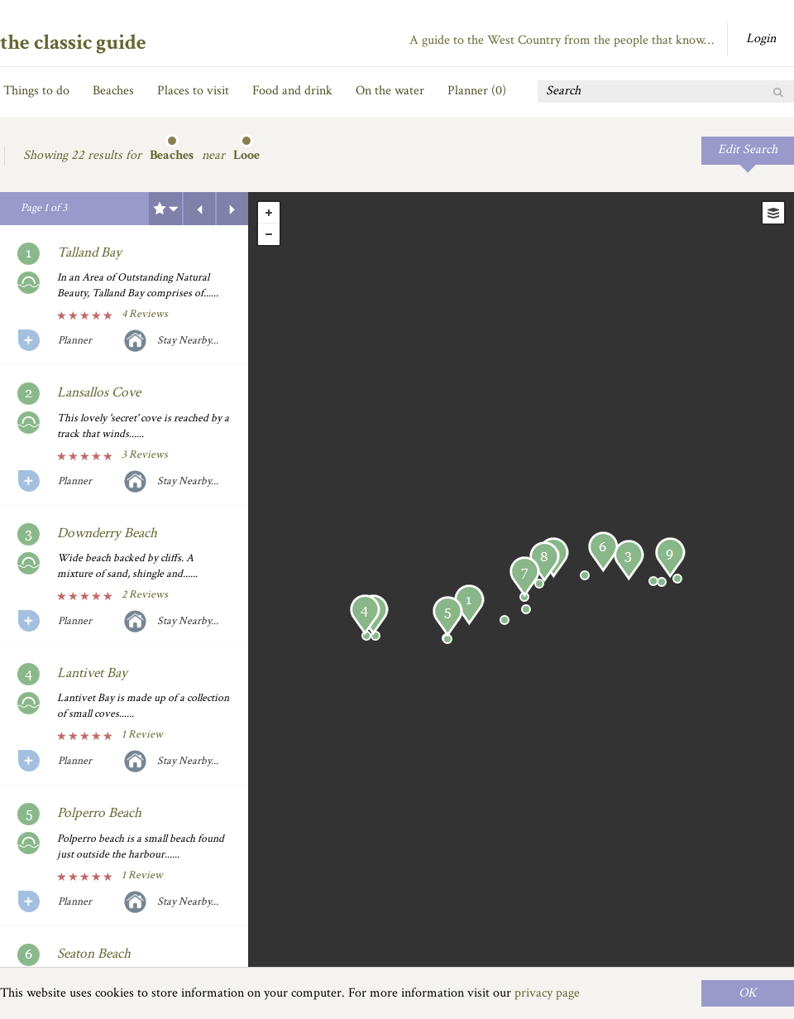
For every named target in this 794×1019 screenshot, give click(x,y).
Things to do (36, 90)
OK (748, 993)
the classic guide (73, 42)
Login (761, 38)
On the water (390, 90)
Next (232, 208)
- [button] (269, 234)
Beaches (113, 90)
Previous (199, 208)
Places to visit (193, 90)
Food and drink (292, 90)
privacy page (547, 993)
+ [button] (269, 213)
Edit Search (747, 149)
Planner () (476, 90)
